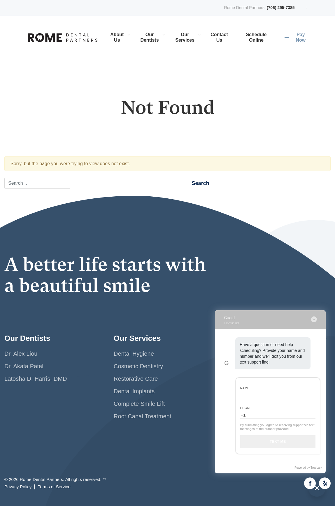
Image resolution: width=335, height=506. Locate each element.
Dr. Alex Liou (21, 353)
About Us (117, 37)
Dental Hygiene (134, 353)
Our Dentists (149, 37)
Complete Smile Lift (139, 404)
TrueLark (316, 467)
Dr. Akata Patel (23, 366)
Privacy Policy (17, 486)
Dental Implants (134, 391)
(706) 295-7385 (281, 7)
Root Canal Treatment (142, 416)
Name (245, 388)
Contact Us (219, 37)
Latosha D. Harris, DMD (35, 378)
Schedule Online (256, 37)
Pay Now (301, 37)
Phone (246, 408)
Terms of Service (54, 486)
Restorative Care (136, 378)
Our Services (184, 37)
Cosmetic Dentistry (138, 366)
